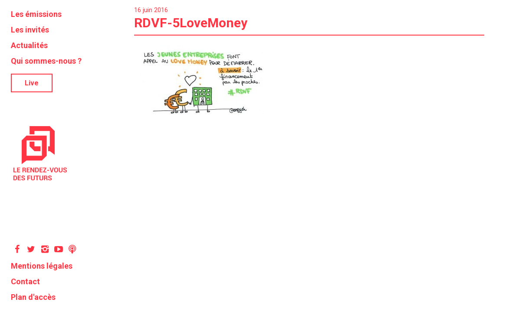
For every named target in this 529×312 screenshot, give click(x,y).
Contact (25, 281)
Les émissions (36, 14)
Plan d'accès (33, 297)
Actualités (29, 45)
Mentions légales (41, 265)
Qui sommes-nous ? (46, 60)
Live (32, 83)
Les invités (30, 29)
